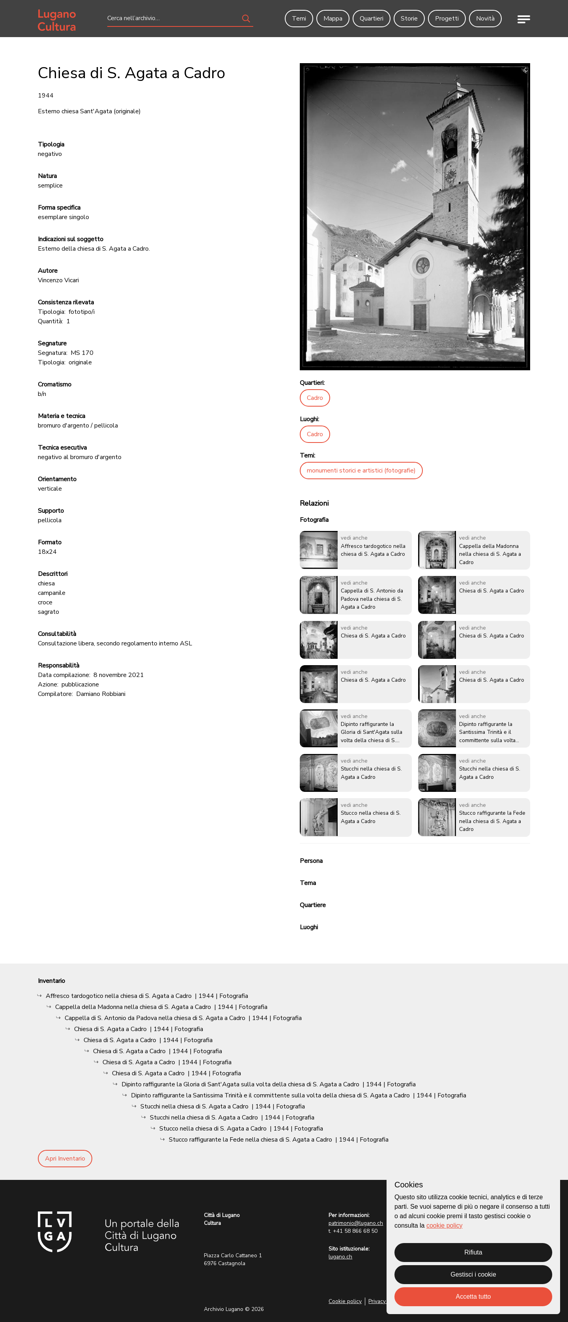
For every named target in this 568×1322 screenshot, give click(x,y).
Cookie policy (345, 1301)
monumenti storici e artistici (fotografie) (361, 470)
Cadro (315, 398)
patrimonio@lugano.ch (356, 1223)
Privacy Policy (385, 1301)
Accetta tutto (473, 1296)
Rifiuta (473, 1252)
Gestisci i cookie (473, 1274)
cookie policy (444, 1225)
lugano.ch (340, 1256)
